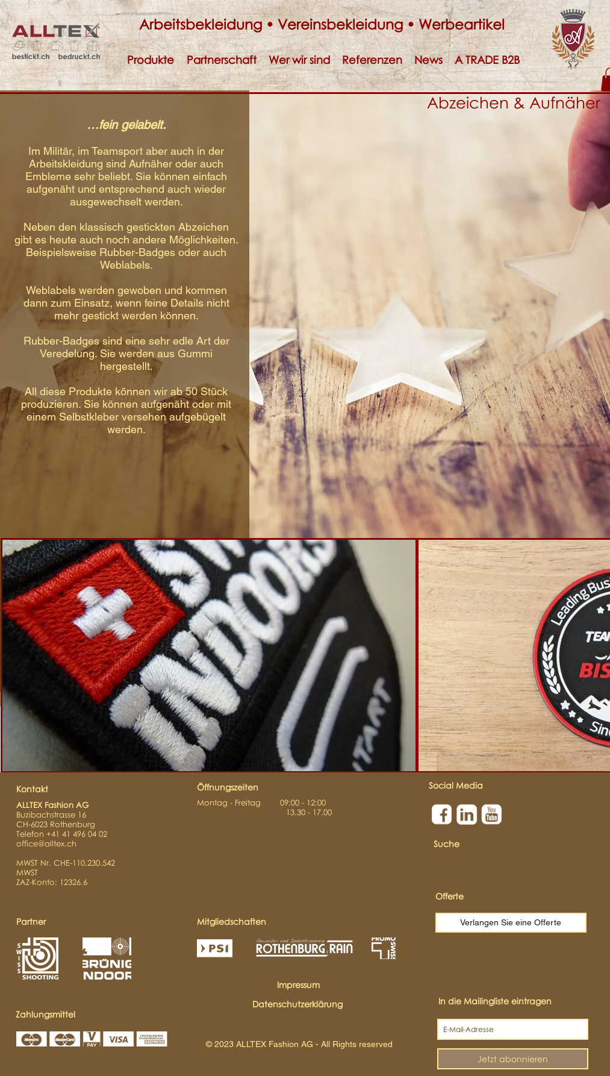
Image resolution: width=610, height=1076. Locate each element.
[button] (151, 60)
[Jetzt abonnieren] (512, 1058)
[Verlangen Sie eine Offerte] (511, 923)
